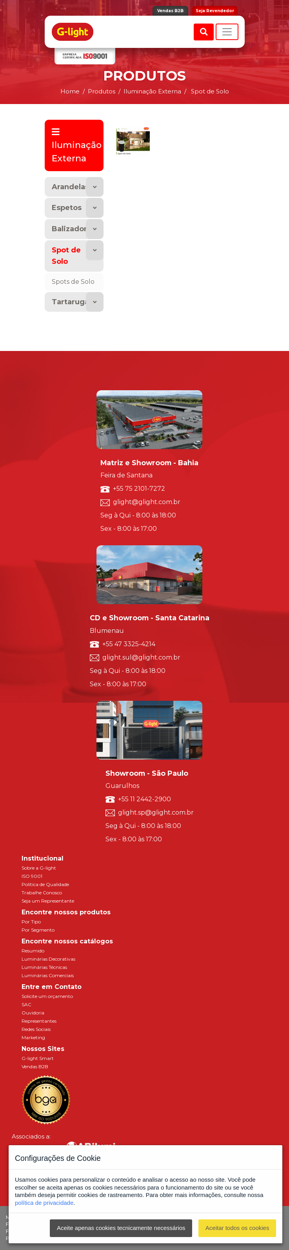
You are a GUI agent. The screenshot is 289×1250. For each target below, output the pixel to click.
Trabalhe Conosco (42, 892)
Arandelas (70, 187)
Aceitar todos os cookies (237, 1227)
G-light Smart (38, 1058)
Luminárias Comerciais (48, 975)
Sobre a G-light (39, 868)
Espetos (67, 207)
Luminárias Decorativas (48, 959)
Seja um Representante (48, 901)
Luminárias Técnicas (44, 967)
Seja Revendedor (215, 10)
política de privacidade (44, 1202)
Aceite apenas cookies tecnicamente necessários (121, 1227)
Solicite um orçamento (47, 996)
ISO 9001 (32, 876)
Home (70, 91)
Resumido (33, 951)
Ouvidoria (33, 1013)
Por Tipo (31, 922)
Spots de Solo (73, 281)
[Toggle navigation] (227, 32)
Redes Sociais (36, 1029)
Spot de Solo (66, 256)
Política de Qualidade (45, 884)
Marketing (33, 1037)
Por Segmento (38, 930)
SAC (26, 1004)
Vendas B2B (170, 10)
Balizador (69, 229)
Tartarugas (72, 302)
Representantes (39, 1021)
